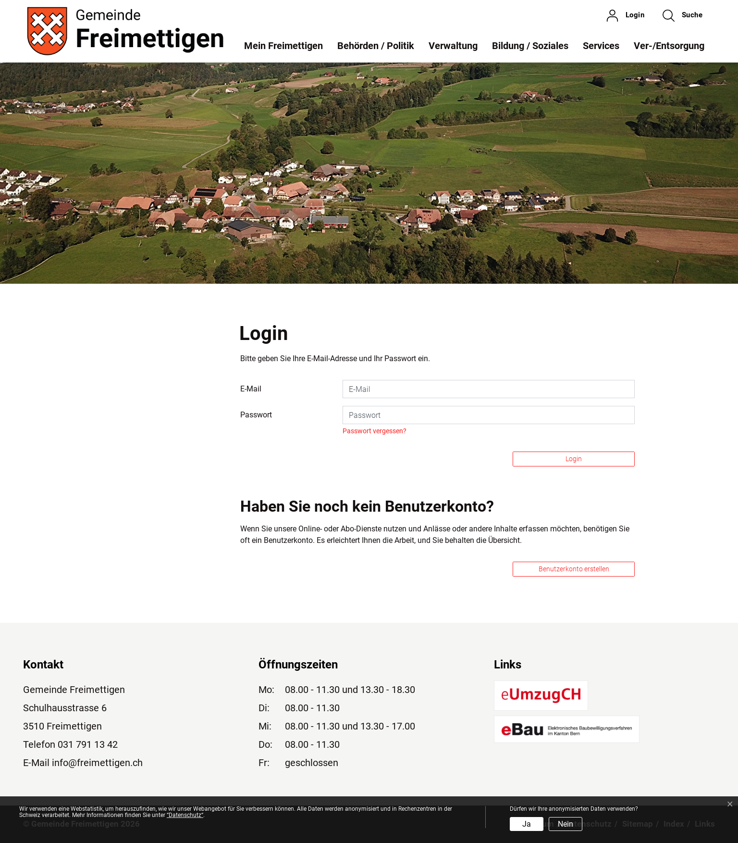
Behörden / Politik (375, 45)
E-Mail (250, 388)
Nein (565, 824)
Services (601, 45)
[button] (682, 15)
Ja (526, 824)
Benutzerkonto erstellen (574, 569)
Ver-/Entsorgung (669, 45)
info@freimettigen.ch (97, 762)
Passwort (256, 414)
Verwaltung (453, 45)
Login (574, 459)
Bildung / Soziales (530, 45)
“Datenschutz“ (185, 815)
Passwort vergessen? (374, 431)
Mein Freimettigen (283, 45)
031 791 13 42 (88, 744)
